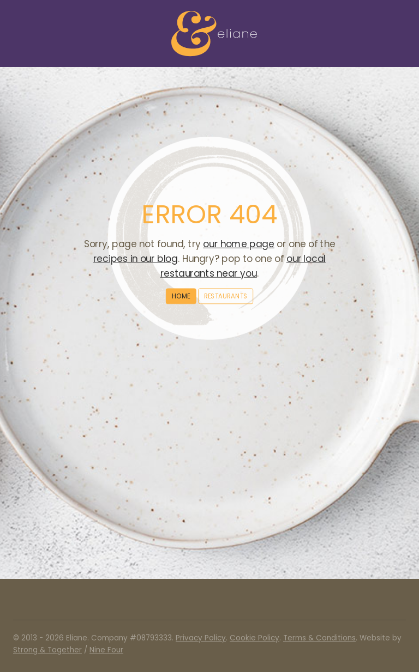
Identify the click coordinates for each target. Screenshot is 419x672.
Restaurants (225, 296)
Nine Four (106, 650)
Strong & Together (47, 650)
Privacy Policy (201, 638)
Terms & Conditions (319, 638)
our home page (238, 244)
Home (181, 296)
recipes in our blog (135, 258)
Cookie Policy (254, 638)
